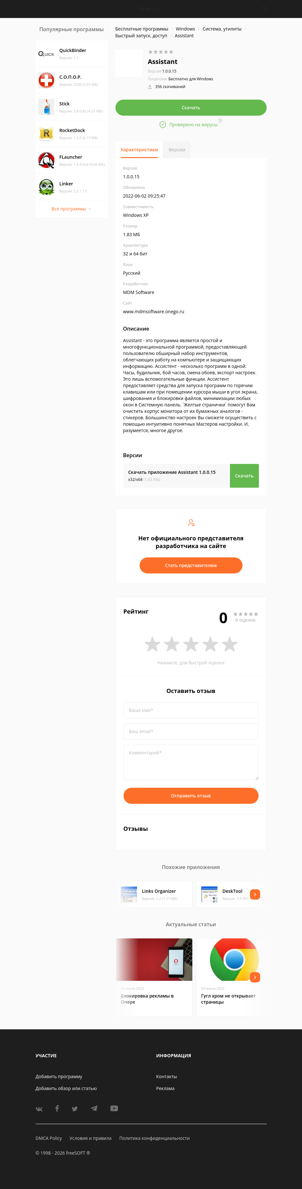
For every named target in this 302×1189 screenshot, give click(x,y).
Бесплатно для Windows (191, 79)
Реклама (165, 1088)
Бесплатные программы (142, 29)
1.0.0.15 (162, 71)
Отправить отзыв (191, 796)
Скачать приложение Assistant (172, 472)
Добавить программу (59, 1076)
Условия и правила (90, 1138)
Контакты (166, 1076)
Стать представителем (191, 565)
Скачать (191, 107)
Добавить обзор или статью (66, 1088)
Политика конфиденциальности (154, 1138)
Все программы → (71, 209)
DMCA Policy (49, 1138)
